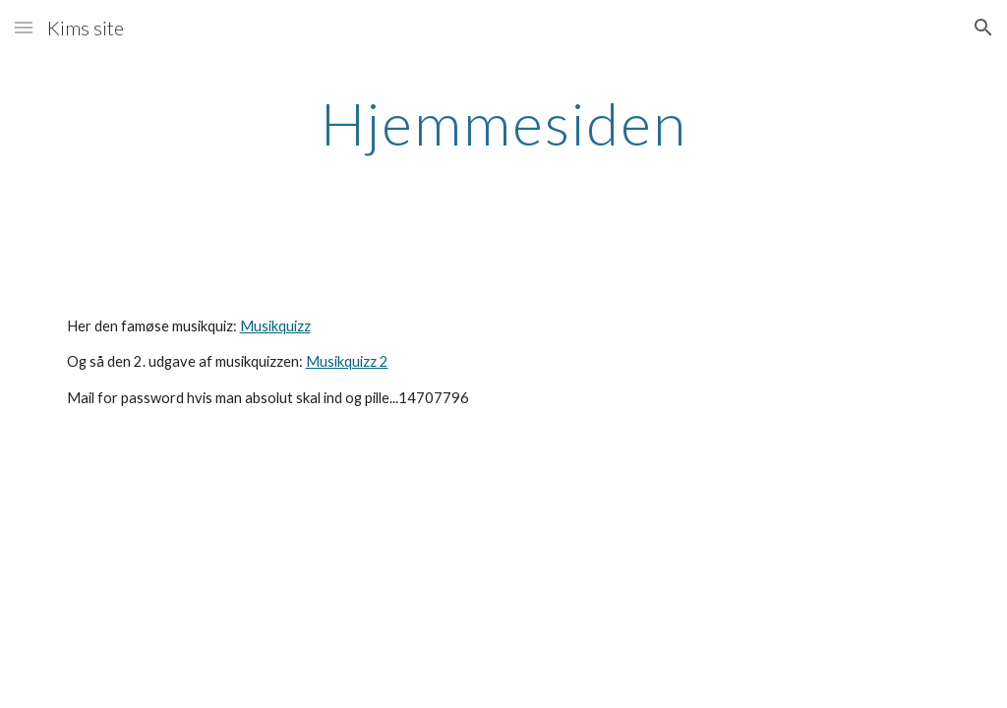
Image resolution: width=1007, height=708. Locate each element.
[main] (504, 123)
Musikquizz (275, 326)
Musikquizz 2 (347, 361)
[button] (23, 27)
